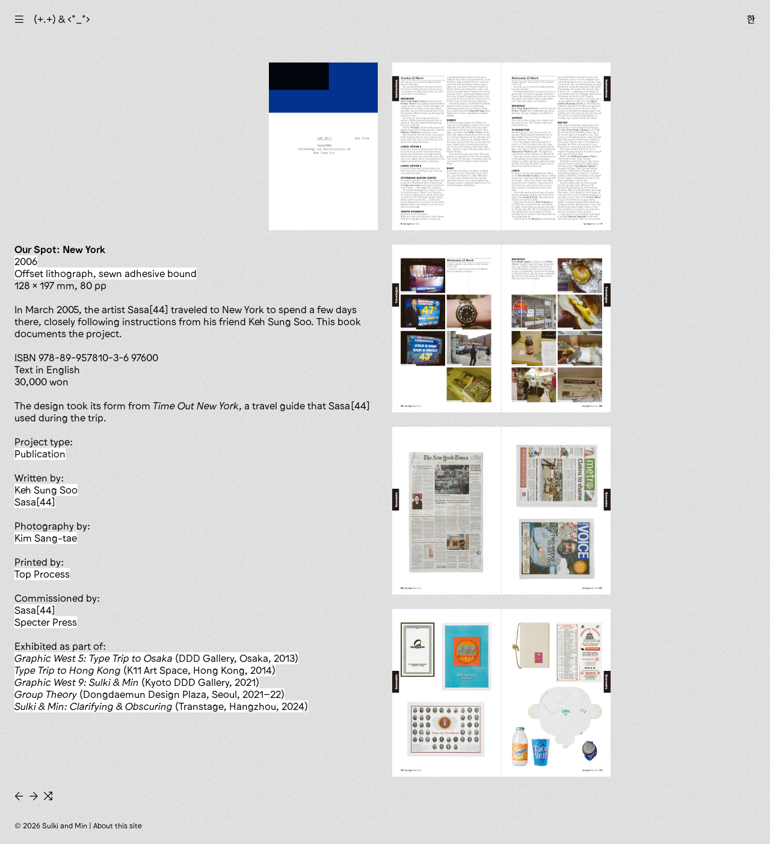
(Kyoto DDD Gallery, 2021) (136, 682)
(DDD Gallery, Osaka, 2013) (156, 658)
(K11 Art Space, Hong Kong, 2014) (145, 670)
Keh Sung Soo (46, 490)
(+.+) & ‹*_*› (62, 19)
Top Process (42, 574)
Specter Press (45, 622)
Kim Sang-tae (45, 538)
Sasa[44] (34, 502)
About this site (117, 825)
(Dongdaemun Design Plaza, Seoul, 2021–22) (149, 694)
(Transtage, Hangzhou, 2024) (161, 706)
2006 (25, 261)
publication (40, 454)
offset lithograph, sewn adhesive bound (105, 274)
